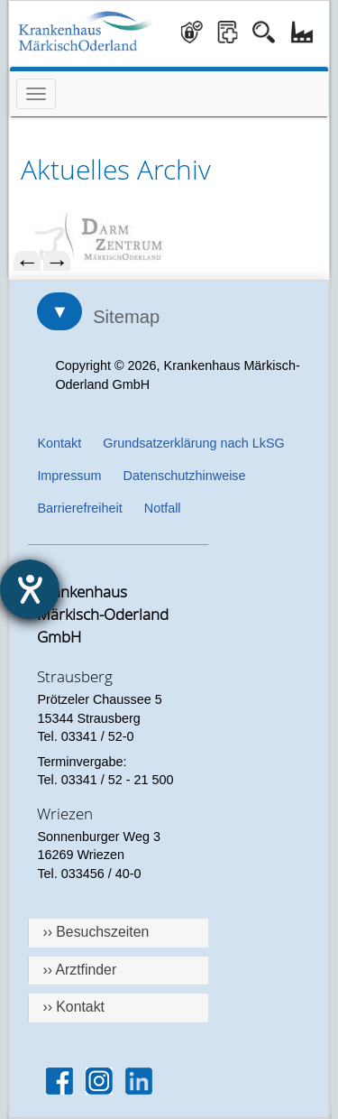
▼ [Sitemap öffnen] (59, 311)
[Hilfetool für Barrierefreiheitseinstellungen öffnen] (29, 589)
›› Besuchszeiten (95, 931)
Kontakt (59, 443)
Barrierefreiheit (79, 508)
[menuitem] (169, 237)
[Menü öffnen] (36, 94)
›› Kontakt (73, 1006)
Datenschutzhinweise (184, 475)
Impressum (69, 475)
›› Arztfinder (79, 969)
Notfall (162, 508)
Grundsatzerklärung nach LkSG (194, 443)
